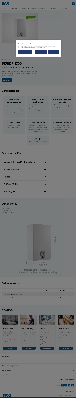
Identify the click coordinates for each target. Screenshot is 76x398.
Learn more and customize (25, 52)
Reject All (41, 52)
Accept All (53, 52)
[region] (38, 48)
